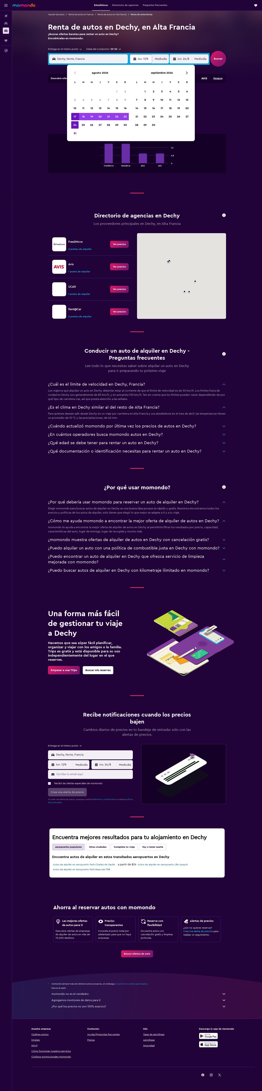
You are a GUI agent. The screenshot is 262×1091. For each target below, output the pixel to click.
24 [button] (74, 125)
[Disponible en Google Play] (208, 1036)
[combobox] (65, 49)
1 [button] (116, 91)
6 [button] (100, 99)
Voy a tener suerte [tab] (152, 847)
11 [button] (83, 108)
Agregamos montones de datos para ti (138, 1000)
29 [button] (116, 125)
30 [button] (125, 125)
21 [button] (108, 116)
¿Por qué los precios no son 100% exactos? (138, 1006)
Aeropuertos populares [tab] (68, 847)
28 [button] (108, 125)
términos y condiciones (104, 799)
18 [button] (83, 116)
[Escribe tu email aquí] (94, 774)
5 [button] (92, 99)
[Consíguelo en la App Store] (208, 1044)
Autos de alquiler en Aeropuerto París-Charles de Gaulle (84, 864)
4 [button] (83, 99)
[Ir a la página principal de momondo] (24, 5)
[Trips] (5, 40)
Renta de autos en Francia (81, 14)
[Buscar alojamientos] (5, 23)
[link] (119, 244)
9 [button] (125, 99)
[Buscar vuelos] (5, 16)
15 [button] (117, 108)
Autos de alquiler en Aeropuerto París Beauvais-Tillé (81, 869)
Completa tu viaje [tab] (124, 847)
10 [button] (74, 108)
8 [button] (117, 99)
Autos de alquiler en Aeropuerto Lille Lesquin (163, 864)
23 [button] (125, 116)
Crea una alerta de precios (198, 931)
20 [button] (100, 116)
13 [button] (100, 108)
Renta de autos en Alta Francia (112, 14)
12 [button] (91, 108)
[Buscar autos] (5, 30)
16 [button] (125, 108)
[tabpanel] (137, 157)
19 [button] (91, 116)
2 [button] (125, 91)
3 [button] (75, 99)
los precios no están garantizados (131, 984)
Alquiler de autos (56, 14)
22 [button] (116, 116)
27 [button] (100, 125)
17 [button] (75, 116)
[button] (6, 5)
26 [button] (91, 125)
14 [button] (108, 108)
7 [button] (108, 99)
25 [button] (83, 125)
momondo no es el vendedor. (138, 994)
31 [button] (75, 133)
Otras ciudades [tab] (97, 847)
